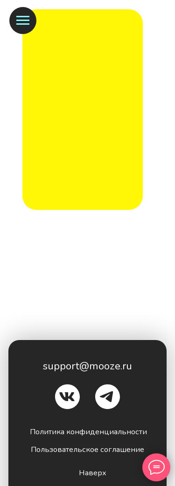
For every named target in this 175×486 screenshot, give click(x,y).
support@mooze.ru (87, 366)
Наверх (92, 472)
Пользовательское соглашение (87, 449)
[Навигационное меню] (22, 20)
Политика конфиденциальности (88, 431)
